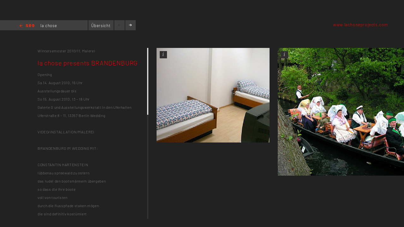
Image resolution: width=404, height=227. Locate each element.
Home (27, 26)
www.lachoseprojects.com (360, 24)
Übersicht (100, 25)
